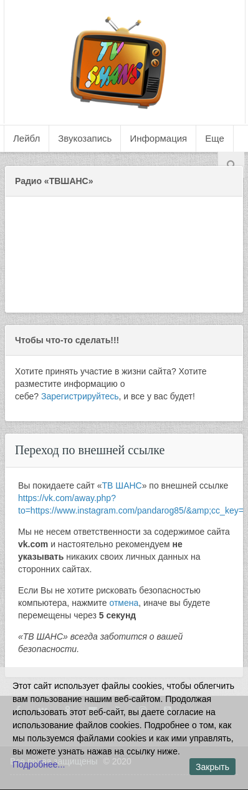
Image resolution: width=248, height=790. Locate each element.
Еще (214, 138)
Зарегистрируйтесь (80, 396)
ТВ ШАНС (122, 485)
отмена (123, 603)
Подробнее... (38, 764)
